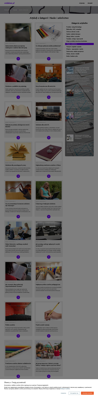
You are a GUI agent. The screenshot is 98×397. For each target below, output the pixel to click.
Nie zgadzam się (74, 393)
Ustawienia (63, 393)
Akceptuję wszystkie (87, 393)
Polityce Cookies (65, 389)
